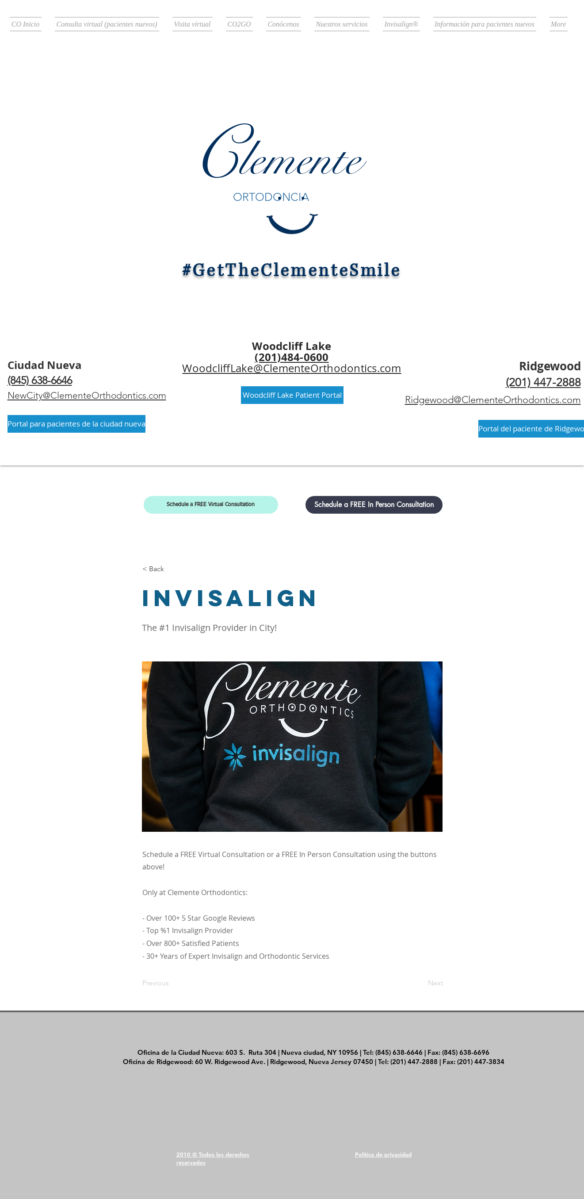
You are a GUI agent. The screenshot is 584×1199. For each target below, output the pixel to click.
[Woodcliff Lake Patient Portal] (292, 395)
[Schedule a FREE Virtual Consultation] (211, 505)
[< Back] (171, 569)
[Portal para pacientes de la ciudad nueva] (76, 424)
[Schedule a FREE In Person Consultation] (374, 505)
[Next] (421, 983)
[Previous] (171, 983)
